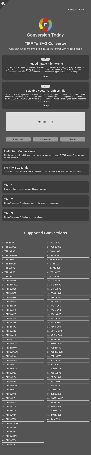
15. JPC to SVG (54, 302)
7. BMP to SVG (54, 268)
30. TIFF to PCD (9, 365)
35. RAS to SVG (54, 386)
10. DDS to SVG (54, 281)
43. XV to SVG (53, 419)
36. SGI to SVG (54, 390)
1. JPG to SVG (53, 243)
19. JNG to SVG (54, 318)
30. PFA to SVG (54, 365)
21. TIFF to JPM (9, 327)
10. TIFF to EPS (9, 281)
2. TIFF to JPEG (9, 247)
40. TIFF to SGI (9, 407)
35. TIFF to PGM (9, 386)
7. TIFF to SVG (8, 268)
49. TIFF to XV (8, 444)
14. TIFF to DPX (9, 297)
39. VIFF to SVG (54, 402)
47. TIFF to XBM (9, 436)
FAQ (83, 10)
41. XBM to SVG (54, 411)
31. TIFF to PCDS (10, 369)
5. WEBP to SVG (54, 260)
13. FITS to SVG (54, 293)
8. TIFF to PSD (8, 272)
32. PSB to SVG (54, 373)
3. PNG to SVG (53, 251)
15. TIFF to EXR (9, 302)
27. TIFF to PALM (10, 352)
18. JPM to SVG (54, 314)
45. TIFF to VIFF (9, 428)
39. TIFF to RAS (9, 402)
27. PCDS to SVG (55, 352)
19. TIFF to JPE (9, 318)
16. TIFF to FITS (9, 306)
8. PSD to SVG (53, 272)
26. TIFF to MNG (9, 348)
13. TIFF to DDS (9, 293)
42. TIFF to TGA (9, 415)
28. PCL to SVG (54, 356)
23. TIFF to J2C (9, 335)
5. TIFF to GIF (8, 260)
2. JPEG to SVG (54, 247)
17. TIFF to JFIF (9, 310)
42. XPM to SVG (54, 415)
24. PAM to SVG (54, 339)
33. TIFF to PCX (9, 377)
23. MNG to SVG (54, 335)
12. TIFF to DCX (9, 289)
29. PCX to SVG (54, 360)
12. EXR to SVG (54, 289)
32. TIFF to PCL (9, 373)
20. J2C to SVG (54, 323)
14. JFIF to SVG (54, 297)
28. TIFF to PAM (9, 356)
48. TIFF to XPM (9, 440)
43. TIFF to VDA (9, 419)
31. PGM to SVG (54, 369)
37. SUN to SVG (54, 394)
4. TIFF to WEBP (9, 255)
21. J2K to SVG (54, 327)
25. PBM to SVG (54, 344)
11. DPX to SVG (54, 285)
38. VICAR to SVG (55, 398)
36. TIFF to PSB (9, 390)
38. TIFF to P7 (8, 398)
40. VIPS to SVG (54, 407)
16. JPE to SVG (54, 306)
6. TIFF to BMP (9, 264)
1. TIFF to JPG (8, 243)
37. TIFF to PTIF (9, 394)
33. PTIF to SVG (54, 377)
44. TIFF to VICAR (10, 423)
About (77, 10)
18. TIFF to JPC (9, 314)
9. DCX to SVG (53, 276)
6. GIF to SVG (53, 264)
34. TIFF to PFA (9, 381)
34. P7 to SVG (53, 381)
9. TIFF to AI (7, 276)
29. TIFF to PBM (9, 360)
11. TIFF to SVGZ (10, 285)
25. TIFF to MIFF (9, 344)
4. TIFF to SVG (53, 255)
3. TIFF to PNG (8, 251)
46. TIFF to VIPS (9, 432)
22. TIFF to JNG (9, 331)
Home (70, 10)
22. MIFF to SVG (54, 331)
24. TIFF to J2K (9, 339)
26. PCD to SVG (54, 348)
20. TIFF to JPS (9, 323)
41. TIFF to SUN (9, 411)
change (45, 76)
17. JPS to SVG (54, 310)
